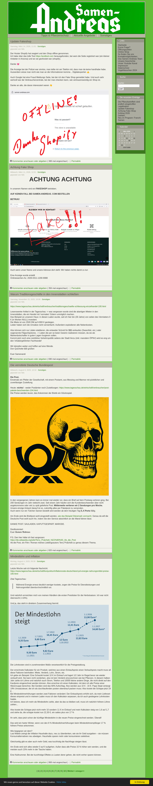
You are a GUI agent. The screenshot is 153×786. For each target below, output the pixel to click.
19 (129, 140)
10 (64, 771)
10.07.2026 (126, 147)
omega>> (79, 771)
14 (134, 138)
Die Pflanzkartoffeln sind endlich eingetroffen (129, 103)
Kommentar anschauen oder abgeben (28, 161)
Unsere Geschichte (126, 61)
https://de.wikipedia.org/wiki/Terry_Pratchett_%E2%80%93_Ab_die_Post (43, 540)
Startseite (122, 45)
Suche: (122, 77)
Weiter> (71, 771)
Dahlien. (121, 115)
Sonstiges (106, 35)
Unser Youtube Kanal (127, 63)
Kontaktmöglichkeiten (127, 56)
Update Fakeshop (126, 109)
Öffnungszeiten (125, 50)
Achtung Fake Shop (127, 111)
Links (121, 41)
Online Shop (123, 52)
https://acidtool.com (45, 56)
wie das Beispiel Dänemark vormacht (74, 516)
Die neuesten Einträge (129, 97)
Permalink (76, 161)
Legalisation (123, 106)
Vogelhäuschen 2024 (127, 70)
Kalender (123, 127)
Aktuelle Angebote (84, 35)
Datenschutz (123, 68)
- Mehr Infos (60, 782)
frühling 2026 (124, 113)
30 (122, 145)
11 (127, 138)
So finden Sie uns (126, 54)
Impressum (123, 66)
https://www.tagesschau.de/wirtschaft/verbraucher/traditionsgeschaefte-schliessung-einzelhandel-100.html (58, 306)
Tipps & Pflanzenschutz (55, 35)
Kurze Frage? (124, 47)
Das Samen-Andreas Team (130, 59)
